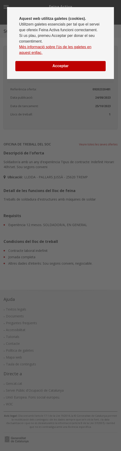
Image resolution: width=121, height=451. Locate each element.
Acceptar (60, 66)
